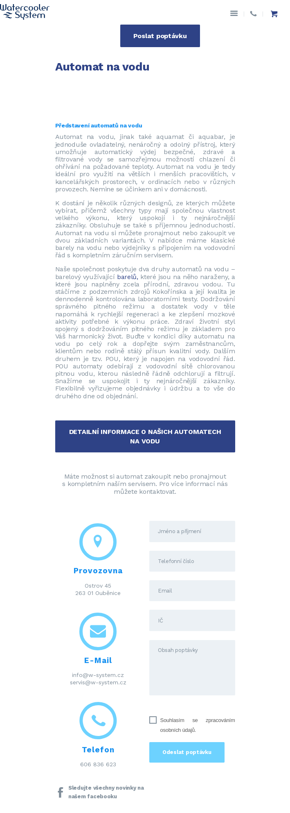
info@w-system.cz (98, 675)
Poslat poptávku (160, 36)
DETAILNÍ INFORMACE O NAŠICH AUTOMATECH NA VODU (145, 436)
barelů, (127, 277)
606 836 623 (98, 764)
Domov (66, 86)
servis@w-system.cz (98, 682)
